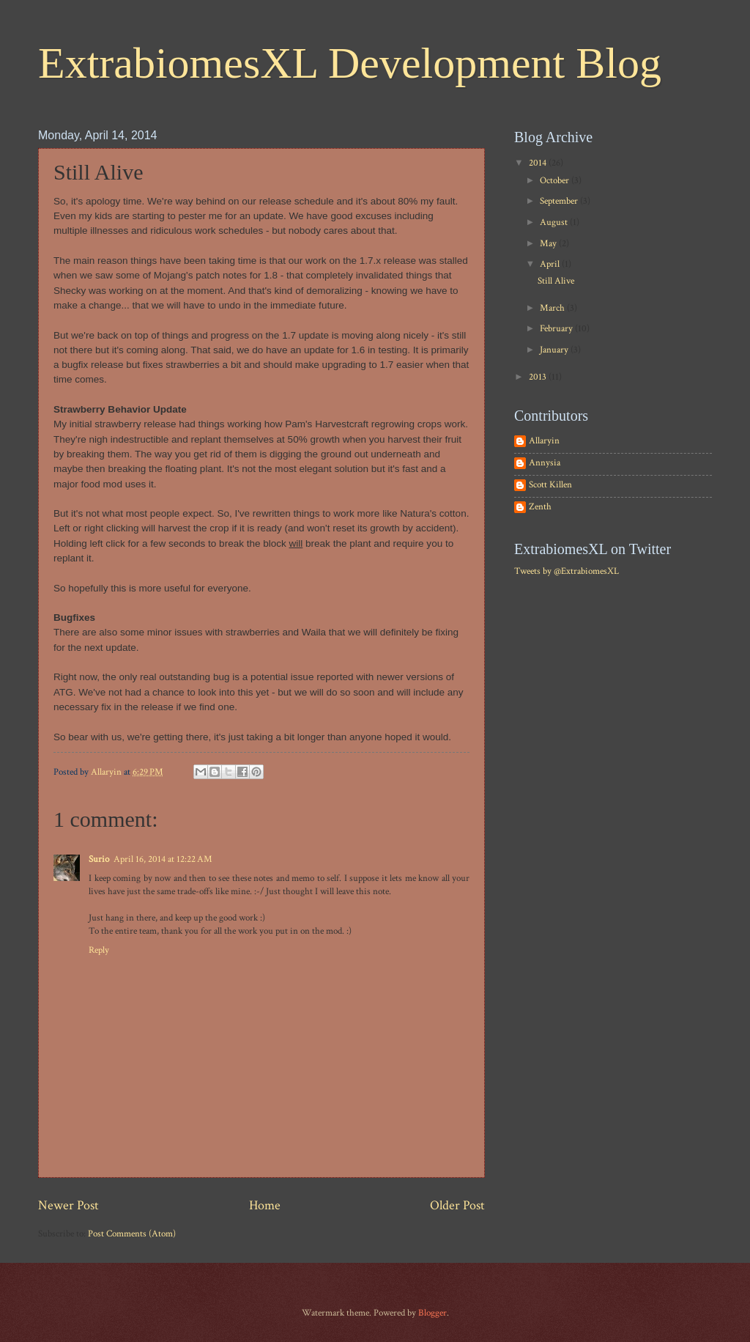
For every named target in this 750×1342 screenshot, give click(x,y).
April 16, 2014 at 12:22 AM (163, 859)
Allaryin (544, 441)
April (551, 264)
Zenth (540, 507)
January (555, 350)
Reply (99, 950)
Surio (99, 859)
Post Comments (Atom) (132, 1234)
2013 (539, 377)
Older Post (457, 1205)
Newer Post (68, 1205)
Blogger (432, 1313)
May (549, 243)
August (555, 222)
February (557, 328)
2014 (539, 163)
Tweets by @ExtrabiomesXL (566, 571)
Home (265, 1205)
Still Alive (556, 281)
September (560, 201)
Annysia (544, 463)
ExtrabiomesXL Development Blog (349, 63)
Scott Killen (550, 485)
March (553, 308)
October (555, 180)
